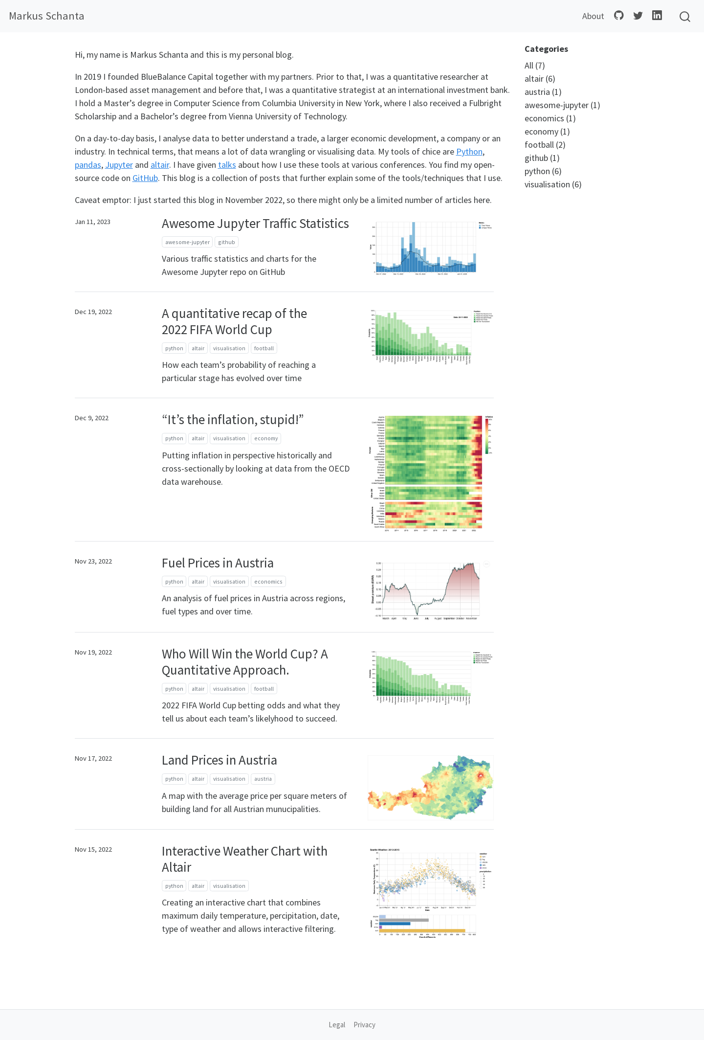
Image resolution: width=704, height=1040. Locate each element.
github (226, 242)
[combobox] (685, 16)
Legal (337, 1024)
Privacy (364, 1024)
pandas (88, 164)
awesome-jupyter (187, 242)
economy (266, 438)
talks (227, 164)
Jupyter (119, 164)
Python (469, 151)
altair (160, 164)
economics (268, 581)
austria (263, 778)
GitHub (145, 177)
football (264, 348)
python (174, 348)
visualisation (229, 348)
